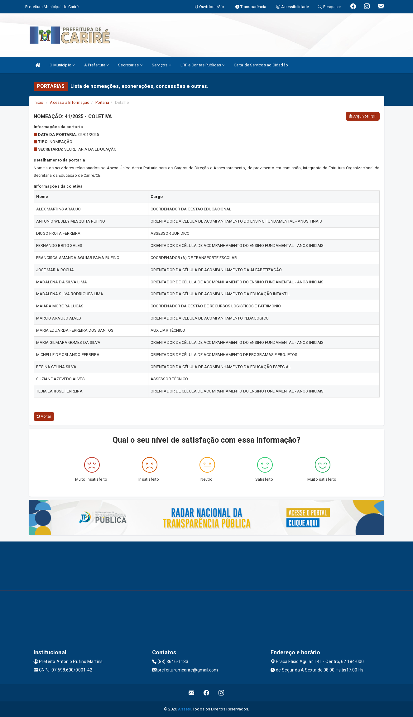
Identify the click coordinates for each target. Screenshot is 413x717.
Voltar (44, 416)
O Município (62, 65)
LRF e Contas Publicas (202, 65)
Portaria (102, 102)
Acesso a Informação (69, 102)
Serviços (161, 65)
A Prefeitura (96, 65)
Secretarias (130, 65)
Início (39, 102)
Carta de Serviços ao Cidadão (261, 65)
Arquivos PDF (362, 116)
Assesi (184, 709)
